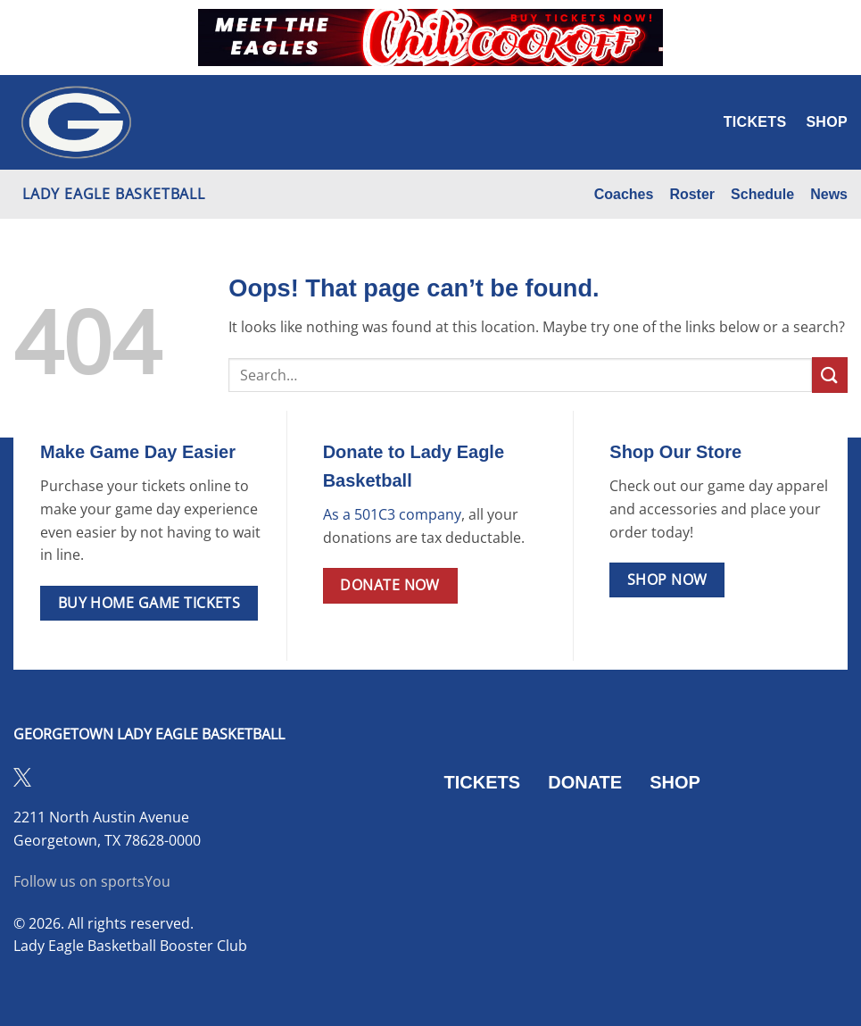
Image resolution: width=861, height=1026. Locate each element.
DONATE (585, 782)
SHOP (675, 782)
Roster (692, 194)
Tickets (755, 121)
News (829, 194)
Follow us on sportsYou (91, 881)
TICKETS (482, 782)
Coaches (624, 194)
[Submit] (830, 374)
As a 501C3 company (392, 514)
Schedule (762, 194)
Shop (827, 121)
